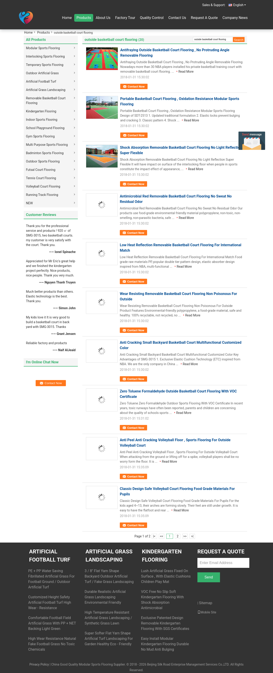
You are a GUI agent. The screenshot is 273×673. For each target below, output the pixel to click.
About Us (103, 18)
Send (208, 577)
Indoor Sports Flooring (41, 119)
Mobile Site (206, 612)
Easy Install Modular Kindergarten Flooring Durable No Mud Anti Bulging (165, 644)
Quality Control (152, 18)
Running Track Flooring (42, 195)
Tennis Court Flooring (41, 178)
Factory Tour (125, 18)
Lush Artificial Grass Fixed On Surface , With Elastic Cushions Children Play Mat (166, 576)
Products (83, 18)
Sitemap (205, 603)
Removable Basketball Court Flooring (45, 100)
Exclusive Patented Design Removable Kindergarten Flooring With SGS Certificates (165, 623)
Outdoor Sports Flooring (43, 161)
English (239, 5)
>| (192, 536)
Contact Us (177, 18)
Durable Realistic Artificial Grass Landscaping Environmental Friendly (105, 597)
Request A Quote (204, 18)
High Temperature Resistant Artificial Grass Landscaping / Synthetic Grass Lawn (108, 617)
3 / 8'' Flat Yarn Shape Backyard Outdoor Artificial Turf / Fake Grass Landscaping (109, 576)
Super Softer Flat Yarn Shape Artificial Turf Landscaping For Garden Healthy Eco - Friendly (109, 638)
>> (185, 536)
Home (67, 18)
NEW (29, 203)
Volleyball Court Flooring (43, 186)
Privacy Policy (39, 664)
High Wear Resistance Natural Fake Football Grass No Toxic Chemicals (52, 644)
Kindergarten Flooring (41, 111)
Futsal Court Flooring (40, 170)
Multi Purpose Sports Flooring (47, 144)
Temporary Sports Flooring (44, 65)
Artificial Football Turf (41, 81)
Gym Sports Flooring (40, 136)
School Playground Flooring (45, 128)
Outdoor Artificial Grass (42, 73)
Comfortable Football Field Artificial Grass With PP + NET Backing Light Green (52, 623)
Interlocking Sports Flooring (45, 56)
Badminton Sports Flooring (45, 153)
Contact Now (136, 86)
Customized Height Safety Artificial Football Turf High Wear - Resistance (49, 602)
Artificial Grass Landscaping (45, 90)
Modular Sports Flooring (43, 48)
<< (161, 536)
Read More (186, 71)
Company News (235, 18)
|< (154, 536)
